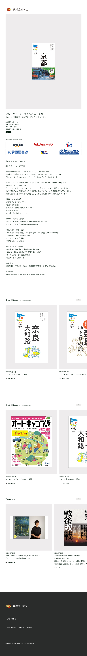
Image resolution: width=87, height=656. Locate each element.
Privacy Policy (11, 627)
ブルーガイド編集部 (13, 117)
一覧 (78, 299)
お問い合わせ (11, 619)
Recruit (21, 627)
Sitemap (30, 627)
